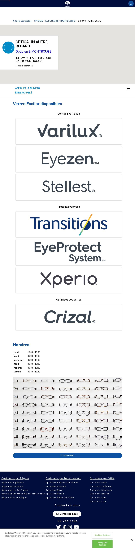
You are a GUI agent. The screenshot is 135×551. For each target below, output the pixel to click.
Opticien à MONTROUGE (33, 51)
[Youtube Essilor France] (76, 527)
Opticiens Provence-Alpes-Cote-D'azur (23, 494)
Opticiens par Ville (102, 478)
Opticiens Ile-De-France (14, 490)
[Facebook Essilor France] (64, 527)
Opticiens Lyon (98, 501)
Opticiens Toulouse (101, 486)
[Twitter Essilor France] (58, 527)
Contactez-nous (67, 513)
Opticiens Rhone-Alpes (14, 498)
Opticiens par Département (63, 478)
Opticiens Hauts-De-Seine (60, 498)
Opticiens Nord (54, 490)
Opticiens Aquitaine (12, 482)
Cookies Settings (102, 535)
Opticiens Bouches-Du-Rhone (62, 482)
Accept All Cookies (102, 544)
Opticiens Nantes (99, 494)
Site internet (67, 455)
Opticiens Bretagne (12, 486)
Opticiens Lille (98, 498)
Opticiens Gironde (56, 486)
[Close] (132, 540)
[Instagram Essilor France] (70, 527)
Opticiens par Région (15, 478)
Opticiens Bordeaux (101, 490)
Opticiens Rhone (55, 494)
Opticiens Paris (98, 482)
